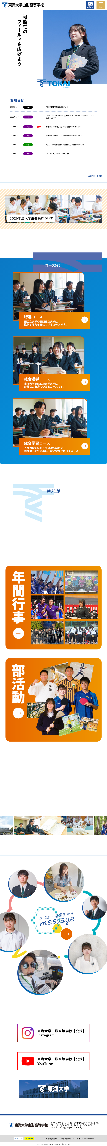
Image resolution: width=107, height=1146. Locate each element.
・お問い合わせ (65, 1138)
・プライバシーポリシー (83, 1138)
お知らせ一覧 (93, 176)
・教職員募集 (51, 1138)
